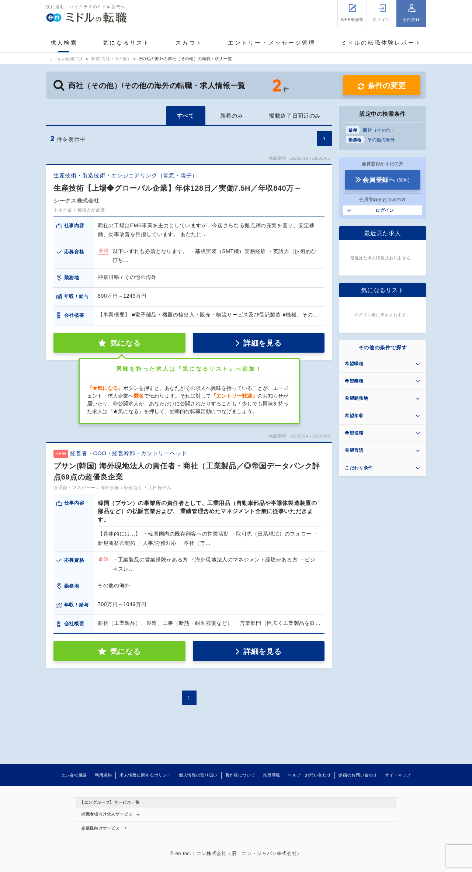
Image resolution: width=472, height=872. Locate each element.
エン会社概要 (74, 775)
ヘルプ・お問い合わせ (309, 775)
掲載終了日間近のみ (295, 116)
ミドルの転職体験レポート (381, 42)
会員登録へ (386, 179)
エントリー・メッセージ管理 (271, 42)
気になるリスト (126, 42)
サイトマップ (398, 775)
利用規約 (103, 775)
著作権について (240, 775)
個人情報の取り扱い (198, 775)
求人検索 (64, 42)
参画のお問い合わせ (358, 775)
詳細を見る (262, 343)
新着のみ (231, 116)
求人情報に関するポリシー (145, 775)
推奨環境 (271, 775)
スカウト (189, 42)
